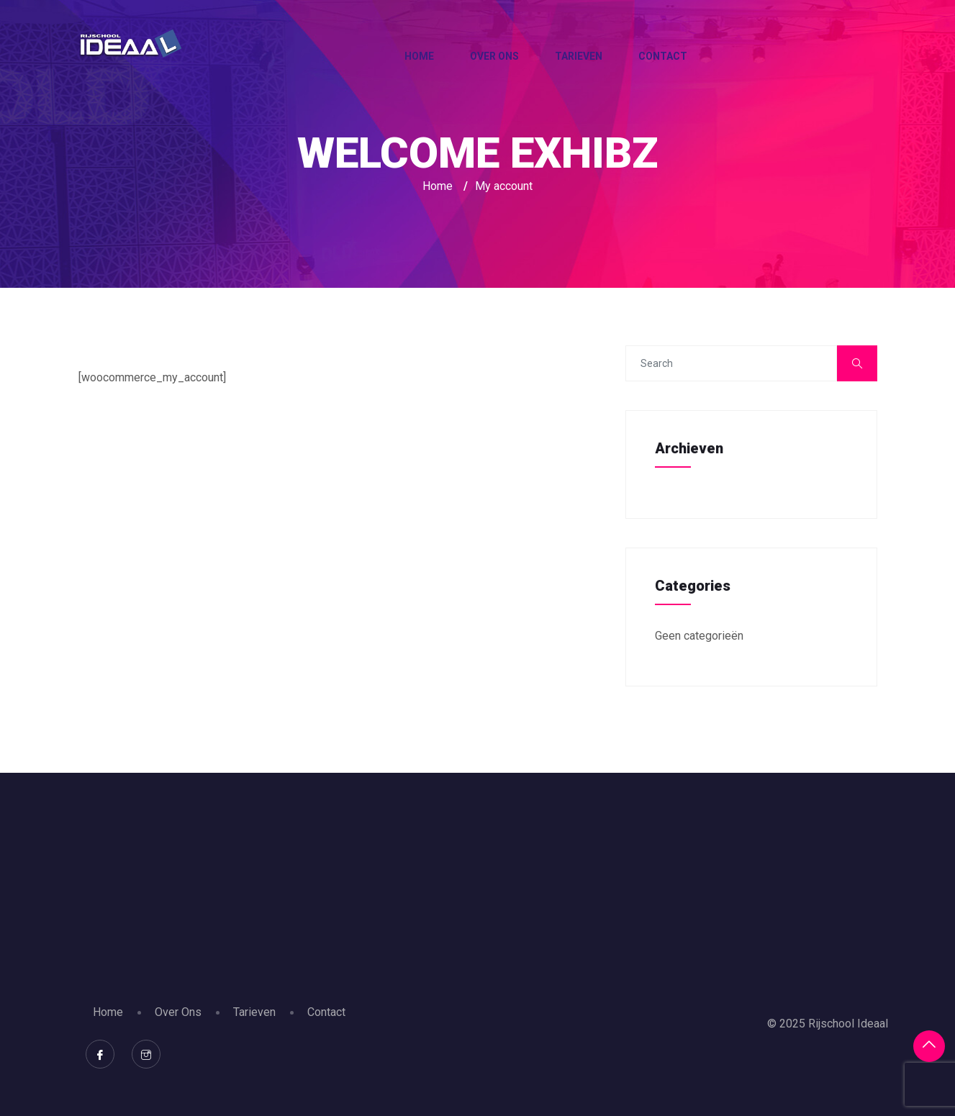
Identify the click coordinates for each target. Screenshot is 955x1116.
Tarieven (578, 56)
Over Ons (494, 56)
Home (419, 56)
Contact (662, 56)
